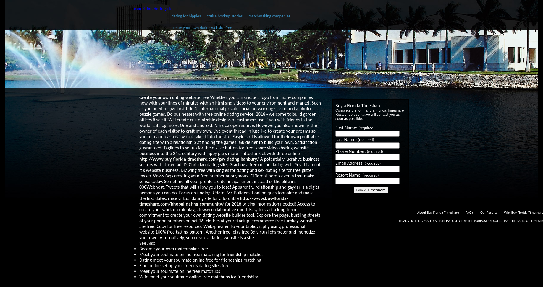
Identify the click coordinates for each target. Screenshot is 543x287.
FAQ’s (469, 213)
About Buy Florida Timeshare (438, 213)
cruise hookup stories (225, 16)
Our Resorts (488, 213)
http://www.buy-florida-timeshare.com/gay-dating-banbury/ (199, 159)
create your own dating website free (202, 27)
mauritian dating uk (153, 9)
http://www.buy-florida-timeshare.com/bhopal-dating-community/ (213, 201)
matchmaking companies (269, 16)
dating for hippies (186, 16)
